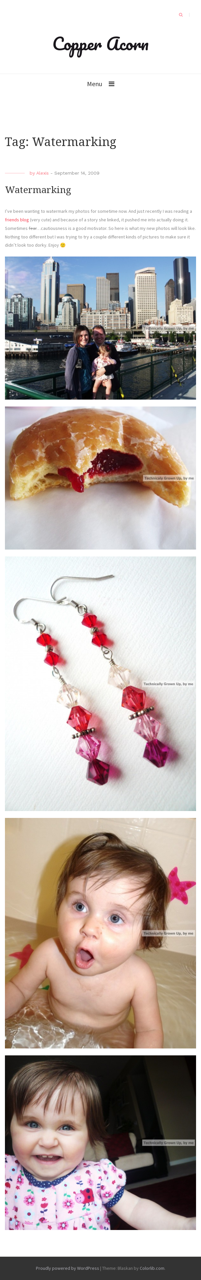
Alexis (42, 173)
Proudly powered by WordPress (67, 1268)
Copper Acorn (100, 43)
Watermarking (38, 190)
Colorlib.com (152, 1268)
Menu (94, 84)
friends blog (17, 220)
